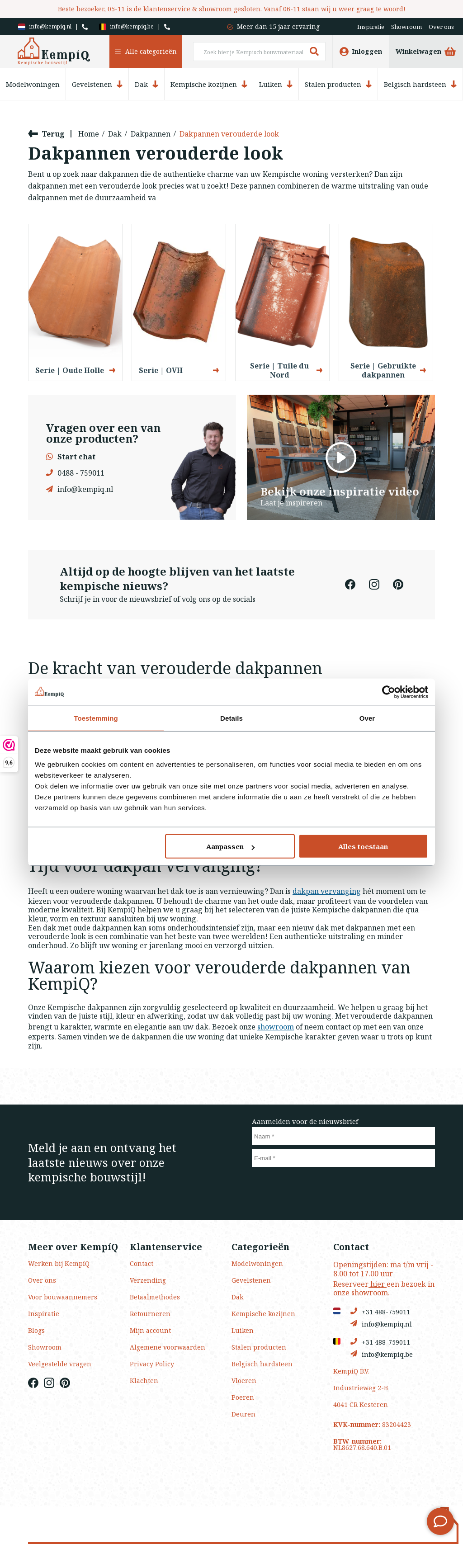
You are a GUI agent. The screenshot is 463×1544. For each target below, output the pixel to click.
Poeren (243, 1397)
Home (88, 134)
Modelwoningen (33, 84)
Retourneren (150, 1313)
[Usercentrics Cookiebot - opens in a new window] (388, 692)
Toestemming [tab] (96, 718)
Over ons (441, 27)
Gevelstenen (97, 84)
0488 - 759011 (75, 473)
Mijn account (150, 1330)
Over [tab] (367, 718)
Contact (141, 1263)
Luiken (276, 84)
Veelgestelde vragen (59, 1364)
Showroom (406, 27)
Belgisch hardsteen (420, 84)
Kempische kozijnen (208, 84)
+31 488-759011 (380, 1311)
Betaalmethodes (155, 1297)
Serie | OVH (179, 370)
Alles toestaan (363, 846)
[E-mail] (343, 1158)
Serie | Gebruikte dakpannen (388, 370)
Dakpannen (150, 134)
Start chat (70, 456)
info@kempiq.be (126, 27)
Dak (146, 84)
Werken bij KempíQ (59, 1263)
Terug (46, 133)
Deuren (243, 1414)
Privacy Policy (152, 1364)
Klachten (144, 1380)
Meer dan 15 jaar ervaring (278, 26)
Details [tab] (231, 718)
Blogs (36, 1330)
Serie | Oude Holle (75, 370)
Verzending (148, 1280)
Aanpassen (230, 846)
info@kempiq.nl (44, 27)
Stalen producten (338, 84)
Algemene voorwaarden (167, 1347)
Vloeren (244, 1380)
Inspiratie (370, 27)
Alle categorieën (146, 51)
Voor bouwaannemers (62, 1297)
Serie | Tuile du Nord (286, 370)
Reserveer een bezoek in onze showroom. (384, 1288)
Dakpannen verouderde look (229, 134)
